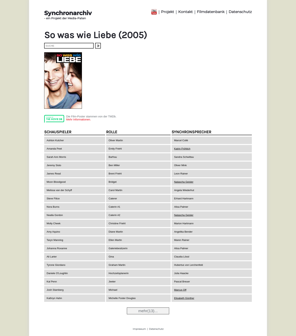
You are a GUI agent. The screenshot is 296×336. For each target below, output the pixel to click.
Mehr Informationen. (78, 119)
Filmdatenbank (210, 12)
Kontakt (185, 12)
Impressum (139, 329)
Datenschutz (240, 12)
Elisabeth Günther (184, 298)
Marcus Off (180, 289)
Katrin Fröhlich (182, 148)
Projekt (167, 12)
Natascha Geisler (183, 181)
